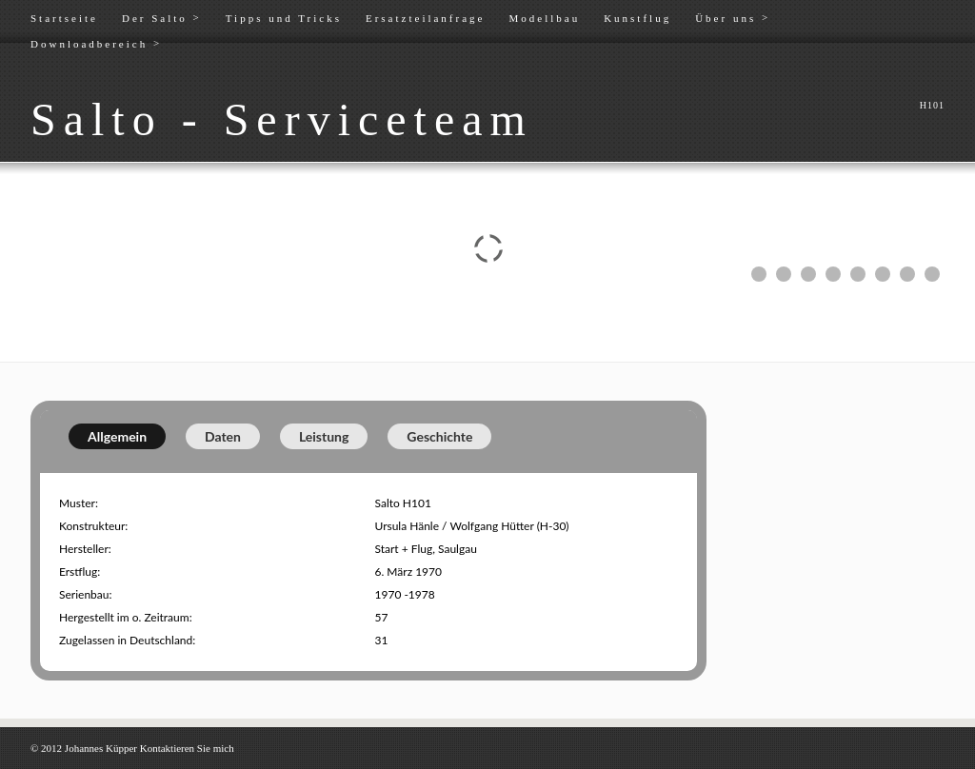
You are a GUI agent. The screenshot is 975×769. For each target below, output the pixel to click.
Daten (223, 436)
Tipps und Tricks (284, 18)
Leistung (324, 436)
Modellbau (544, 18)
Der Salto (162, 17)
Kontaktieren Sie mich (187, 748)
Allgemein (117, 436)
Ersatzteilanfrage (426, 18)
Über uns (732, 17)
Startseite (64, 18)
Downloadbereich (96, 43)
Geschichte (439, 436)
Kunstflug (637, 18)
